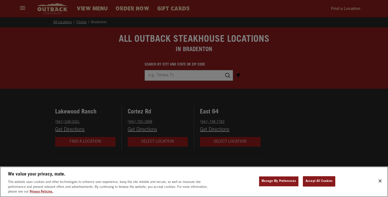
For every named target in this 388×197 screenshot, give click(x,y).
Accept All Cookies (319, 181)
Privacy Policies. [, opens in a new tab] (41, 192)
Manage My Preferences (279, 181)
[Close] (380, 180)
